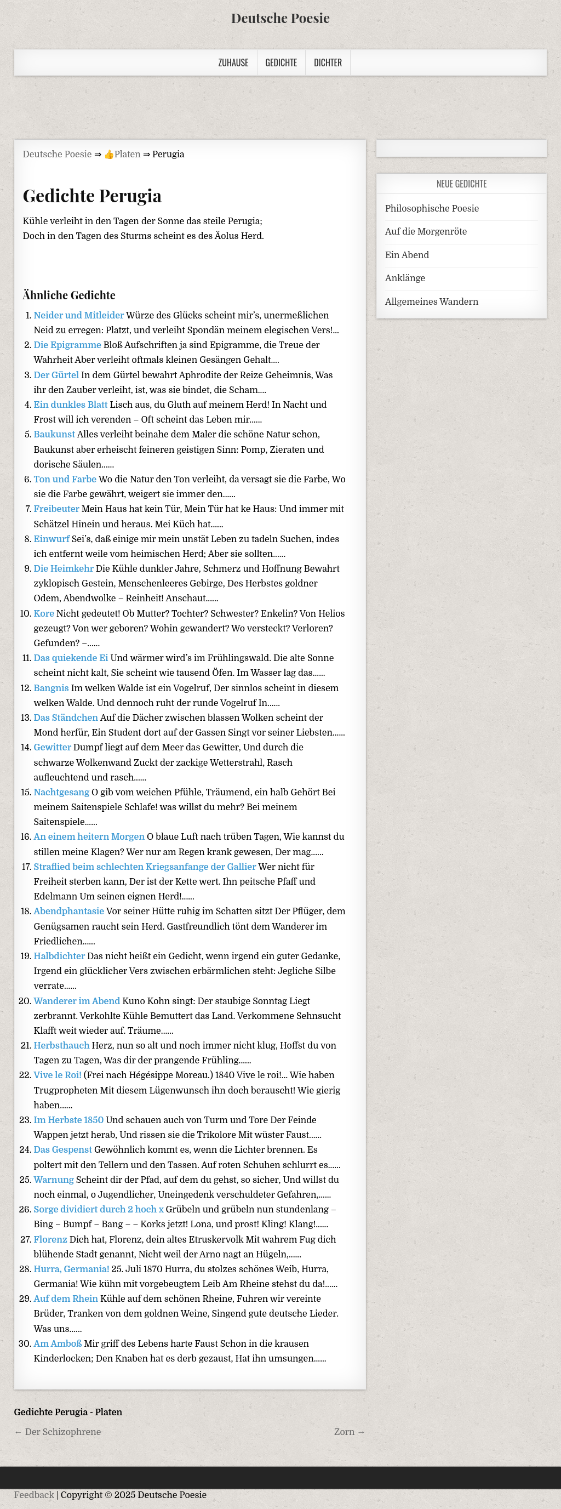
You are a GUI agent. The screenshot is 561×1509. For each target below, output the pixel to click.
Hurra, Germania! (73, 1269)
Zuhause (234, 62)
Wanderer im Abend (78, 1001)
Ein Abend (407, 255)
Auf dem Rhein (67, 1299)
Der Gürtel (57, 375)
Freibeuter (58, 509)
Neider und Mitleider (80, 316)
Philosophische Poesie (432, 209)
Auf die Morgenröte (426, 232)
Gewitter (53, 748)
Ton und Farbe (66, 480)
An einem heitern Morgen (90, 837)
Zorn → (350, 1432)
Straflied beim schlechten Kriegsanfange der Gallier (146, 867)
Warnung (55, 1180)
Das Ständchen (67, 718)
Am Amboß (59, 1344)
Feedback (34, 1495)
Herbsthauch (63, 1046)
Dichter (328, 62)
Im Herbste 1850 (70, 1120)
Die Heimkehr (65, 569)
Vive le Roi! (59, 1075)
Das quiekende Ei (72, 658)
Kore (45, 614)
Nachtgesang (62, 793)
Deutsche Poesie (280, 17)
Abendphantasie (70, 911)
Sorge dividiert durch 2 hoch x (100, 1210)
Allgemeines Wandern (431, 302)
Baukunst (55, 435)
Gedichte (281, 62)
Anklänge (405, 278)
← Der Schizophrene (57, 1432)
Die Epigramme (69, 345)
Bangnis (52, 688)
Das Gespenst (64, 1150)
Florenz (52, 1240)
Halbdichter (60, 956)
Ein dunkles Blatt (72, 405)
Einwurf (53, 539)
